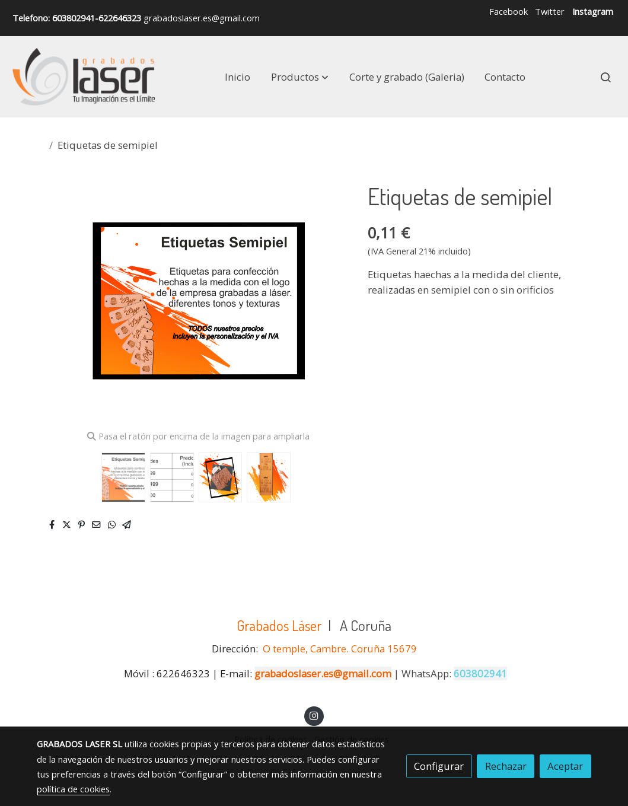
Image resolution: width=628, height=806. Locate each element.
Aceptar (565, 766)
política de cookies (73, 789)
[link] (83, 77)
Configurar (439, 766)
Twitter (550, 11)
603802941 (480, 673)
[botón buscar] (605, 77)
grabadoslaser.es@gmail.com (322, 673)
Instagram (592, 11)
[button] (300, 77)
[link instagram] (314, 715)
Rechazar (506, 766)
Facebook (508, 11)
